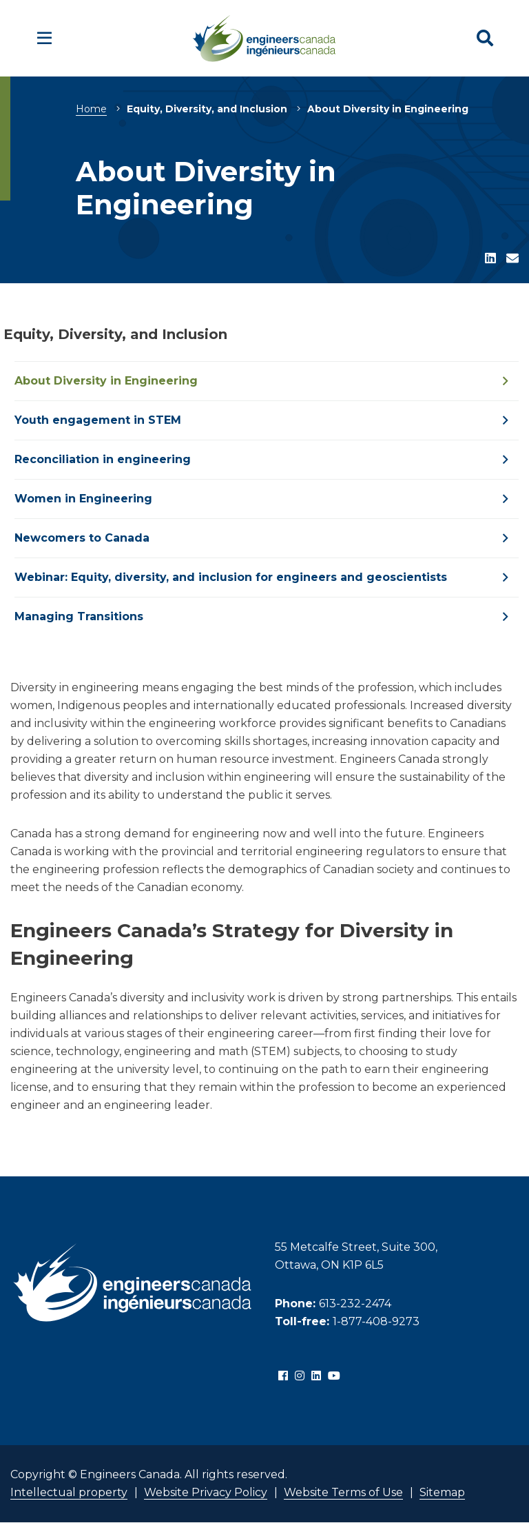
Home (91, 109)
